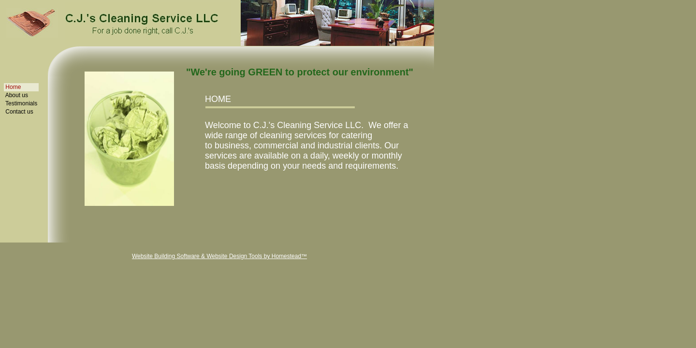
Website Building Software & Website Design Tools (197, 256)
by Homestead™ (284, 256)
